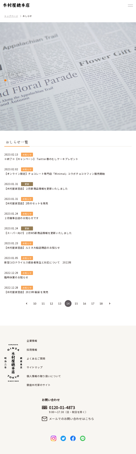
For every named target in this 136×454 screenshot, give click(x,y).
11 (43, 303)
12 (51, 303)
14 (68, 303)
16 (84, 303)
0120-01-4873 (71, 409)
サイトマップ (35, 367)
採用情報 (32, 349)
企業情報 (32, 340)
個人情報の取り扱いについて (44, 376)
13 (59, 303)
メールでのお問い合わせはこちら (71, 418)
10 (35, 303)
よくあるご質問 (36, 358)
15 (76, 303)
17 (93, 303)
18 (101, 303)
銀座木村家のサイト (38, 385)
